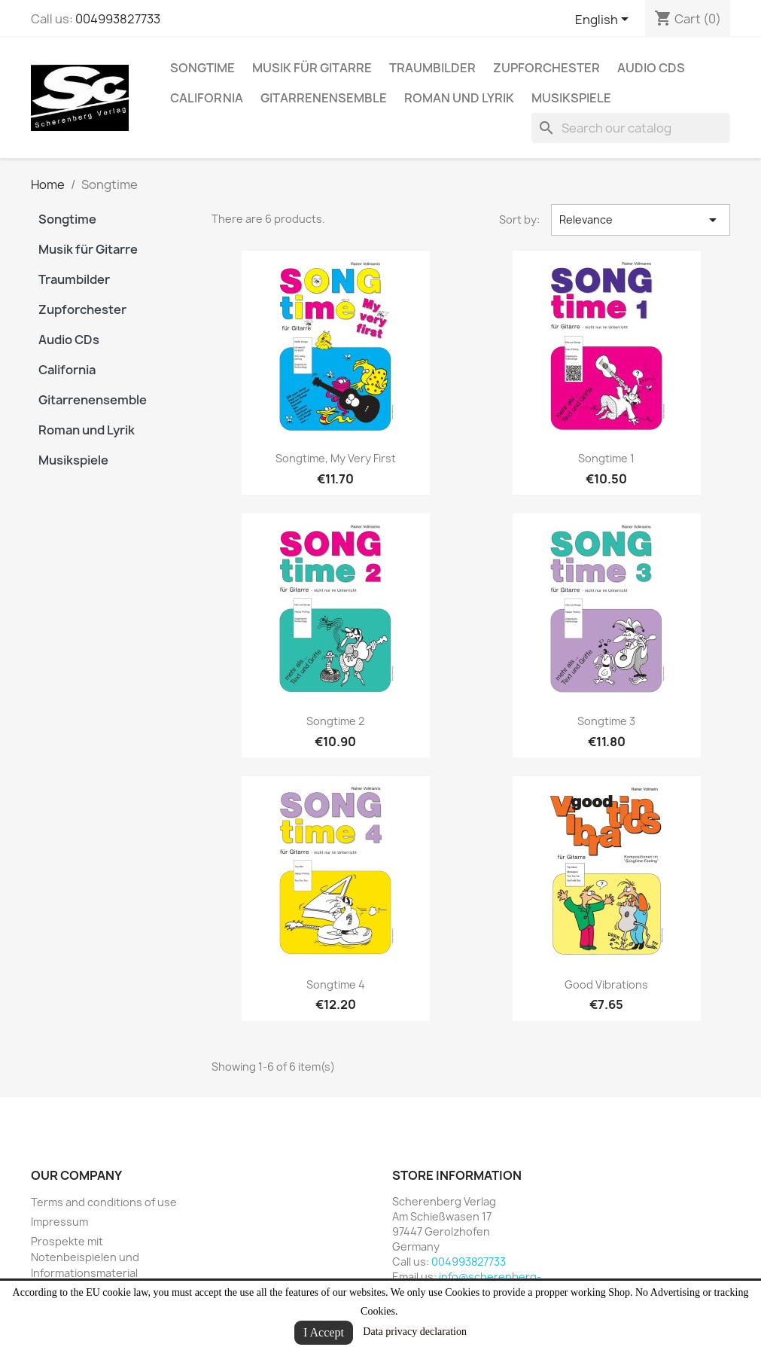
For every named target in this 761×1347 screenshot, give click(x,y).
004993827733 (117, 19)
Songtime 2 (335, 721)
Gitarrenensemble (323, 98)
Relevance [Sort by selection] (641, 220)
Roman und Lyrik (459, 98)
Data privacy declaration (415, 1331)
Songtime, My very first (335, 458)
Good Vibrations (606, 984)
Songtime (202, 67)
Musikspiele (571, 98)
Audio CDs (651, 67)
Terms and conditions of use (104, 1202)
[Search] (630, 128)
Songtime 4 (335, 984)
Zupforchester (546, 67)
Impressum (59, 1221)
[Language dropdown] (604, 20)
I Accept (323, 1332)
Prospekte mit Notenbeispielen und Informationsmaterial (85, 1257)
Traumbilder (432, 67)
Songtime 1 (606, 458)
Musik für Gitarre (312, 67)
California (206, 98)
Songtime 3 (606, 721)
